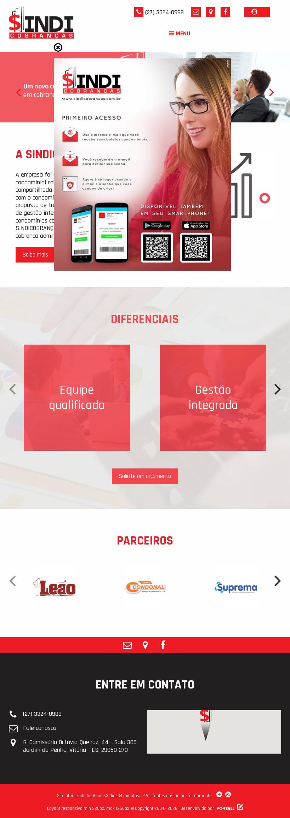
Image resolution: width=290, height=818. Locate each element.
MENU (179, 33)
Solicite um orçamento (145, 476)
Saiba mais (35, 255)
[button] (205, 741)
